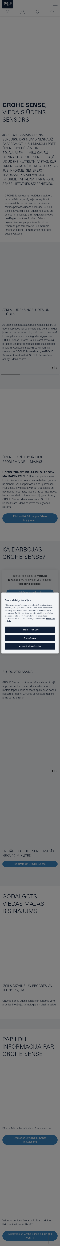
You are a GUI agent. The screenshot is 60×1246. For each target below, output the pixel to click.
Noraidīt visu (30, 638)
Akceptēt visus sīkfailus (30, 646)
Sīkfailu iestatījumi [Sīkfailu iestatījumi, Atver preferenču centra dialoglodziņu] (30, 630)
